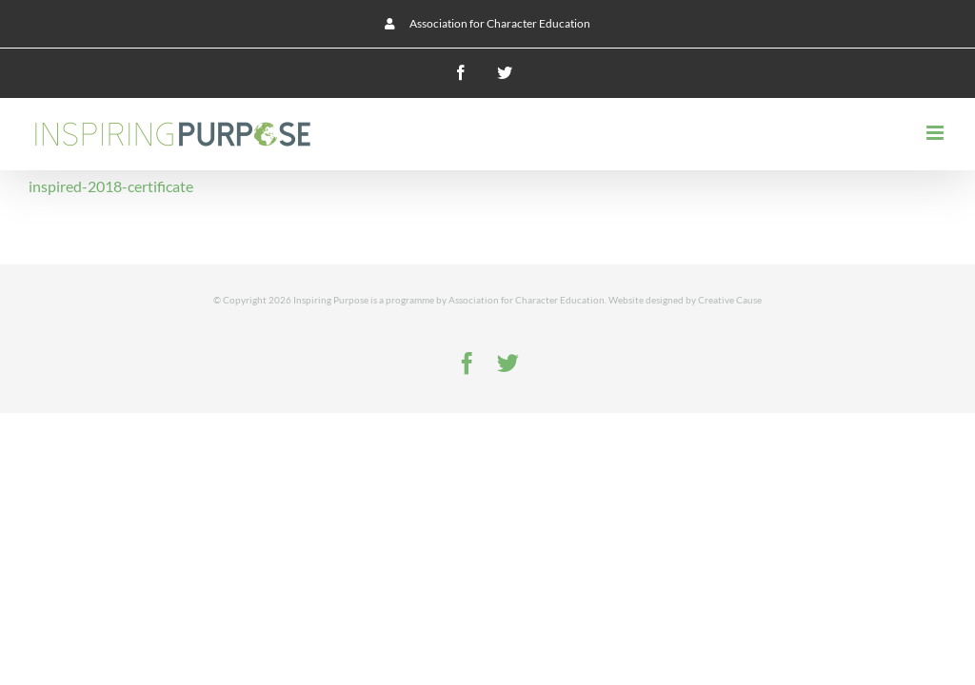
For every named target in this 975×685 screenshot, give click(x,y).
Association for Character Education (526, 299)
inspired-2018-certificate (111, 186)
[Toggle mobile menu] (936, 133)
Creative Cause (730, 299)
